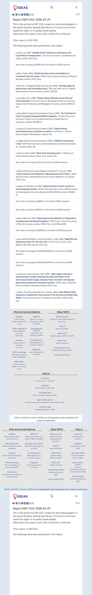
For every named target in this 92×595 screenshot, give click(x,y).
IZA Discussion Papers (51, 56)
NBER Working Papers (32, 144)
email (39, 34)
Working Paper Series (58, 89)
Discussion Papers (39, 101)
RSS (44, 34)
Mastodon (54, 34)
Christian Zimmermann (64, 27)
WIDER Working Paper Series (51, 189)
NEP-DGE (39, 24)
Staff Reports (67, 153)
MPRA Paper (46, 76)
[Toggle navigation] (51, 8)
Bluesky (67, 34)
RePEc (27, 418)
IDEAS (16, 418)
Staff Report (58, 131)
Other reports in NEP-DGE (25, 40)
